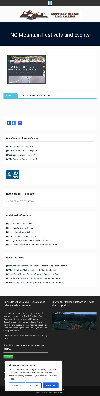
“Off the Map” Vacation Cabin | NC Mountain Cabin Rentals (35, 278)
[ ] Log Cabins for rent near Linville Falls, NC (28, 240)
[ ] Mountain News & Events (21, 223)
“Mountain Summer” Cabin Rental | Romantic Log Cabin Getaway (38, 265)
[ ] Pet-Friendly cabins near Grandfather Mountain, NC (33, 244)
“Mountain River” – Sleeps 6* (21, 146)
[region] (33, 376)
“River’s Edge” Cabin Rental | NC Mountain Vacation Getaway (36, 282)
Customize (16, 385)
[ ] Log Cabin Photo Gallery (20, 232)
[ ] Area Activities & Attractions (22, 236)
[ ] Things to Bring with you (20, 228)
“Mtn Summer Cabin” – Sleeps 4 (22, 159)
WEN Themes (59, 392)
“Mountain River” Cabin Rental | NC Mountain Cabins (32, 270)
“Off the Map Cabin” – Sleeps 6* (22, 150)
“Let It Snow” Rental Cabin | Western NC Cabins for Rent (33, 274)
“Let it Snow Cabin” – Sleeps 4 (21, 155)
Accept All (50, 385)
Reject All (34, 385)
